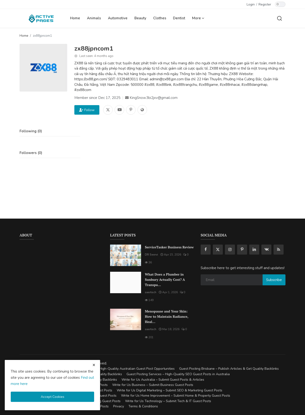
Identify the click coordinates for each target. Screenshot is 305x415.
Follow (87, 110)
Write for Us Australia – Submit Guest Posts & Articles (163, 379)
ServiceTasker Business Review (169, 247)
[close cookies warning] (94, 365)
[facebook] (206, 250)
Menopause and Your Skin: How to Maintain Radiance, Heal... (166, 316)
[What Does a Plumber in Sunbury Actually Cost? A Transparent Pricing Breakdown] (125, 282)
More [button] (198, 18)
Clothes (159, 18)
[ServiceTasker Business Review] (125, 255)
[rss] (279, 250)
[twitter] (218, 250)
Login (251, 4)
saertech (150, 292)
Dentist (179, 18)
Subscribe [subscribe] (274, 279)
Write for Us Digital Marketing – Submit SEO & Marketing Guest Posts (169, 390)
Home (75, 18)
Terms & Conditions (143, 406)
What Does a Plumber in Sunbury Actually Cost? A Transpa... (165, 279)
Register (265, 4)
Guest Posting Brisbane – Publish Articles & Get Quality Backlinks (229, 368)
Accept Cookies (52, 397)
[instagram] (230, 250)
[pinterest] (242, 250)
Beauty (140, 18)
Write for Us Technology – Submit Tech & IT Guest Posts (168, 401)
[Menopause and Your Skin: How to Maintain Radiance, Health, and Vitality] (125, 319)
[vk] (266, 250)
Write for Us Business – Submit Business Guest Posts (152, 385)
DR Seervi (151, 254)
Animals (94, 18)
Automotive (117, 18)
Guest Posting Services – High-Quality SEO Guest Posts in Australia (178, 374)
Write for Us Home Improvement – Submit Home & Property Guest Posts (175, 395)
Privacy (118, 406)
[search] (279, 18)
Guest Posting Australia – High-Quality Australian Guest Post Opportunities (117, 368)
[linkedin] (254, 250)
